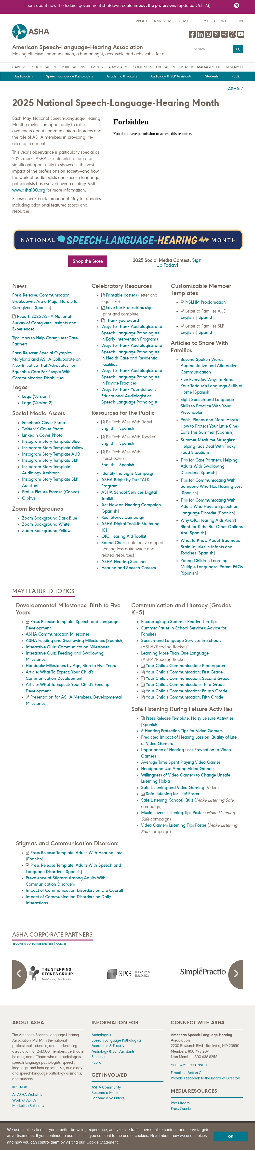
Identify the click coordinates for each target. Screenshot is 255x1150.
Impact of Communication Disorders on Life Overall (74, 890)
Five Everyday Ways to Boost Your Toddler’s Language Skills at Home (211, 386)
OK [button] (230, 1136)
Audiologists (23, 76)
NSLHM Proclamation (205, 302)
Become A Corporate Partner (33, 943)
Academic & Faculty (122, 76)
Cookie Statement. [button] (102, 1142)
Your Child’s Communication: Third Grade (185, 684)
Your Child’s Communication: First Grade (184, 672)
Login (237, 21)
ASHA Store (187, 21)
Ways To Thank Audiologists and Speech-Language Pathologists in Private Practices (131, 377)
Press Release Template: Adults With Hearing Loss (76, 852)
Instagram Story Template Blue (51, 441)
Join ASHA (162, 21)
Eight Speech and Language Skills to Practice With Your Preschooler (207, 406)
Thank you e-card (122, 320)
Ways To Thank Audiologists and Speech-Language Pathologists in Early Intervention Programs (131, 333)
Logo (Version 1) (37, 396)
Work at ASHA (24, 1100)
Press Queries (181, 1108)
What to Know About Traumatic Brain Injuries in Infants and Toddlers (210, 547)
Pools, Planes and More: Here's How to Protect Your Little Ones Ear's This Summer (210, 426)
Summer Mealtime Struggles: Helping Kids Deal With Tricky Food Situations (208, 446)
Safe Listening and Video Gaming (172, 787)
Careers (19, 67)
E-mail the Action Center (190, 1072)
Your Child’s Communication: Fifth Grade (184, 697)
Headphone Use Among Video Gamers (178, 768)
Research (234, 67)
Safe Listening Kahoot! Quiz (167, 800)
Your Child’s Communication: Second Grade (187, 678)
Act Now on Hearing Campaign (131, 505)
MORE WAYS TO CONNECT (189, 1065)
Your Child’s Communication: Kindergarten (186, 665)
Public (236, 76)
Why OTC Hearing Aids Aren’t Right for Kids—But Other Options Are (212, 527)
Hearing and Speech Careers (128, 567)
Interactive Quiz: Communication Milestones (67, 647)
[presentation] (50, 973)
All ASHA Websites (27, 1094)
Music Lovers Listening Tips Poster (172, 812)
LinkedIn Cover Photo (42, 435)
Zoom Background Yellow (46, 530)
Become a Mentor (106, 1092)
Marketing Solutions (28, 1105)
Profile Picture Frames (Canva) (50, 491)
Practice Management (201, 67)
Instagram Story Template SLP (50, 460)
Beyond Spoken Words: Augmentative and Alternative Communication (209, 366)
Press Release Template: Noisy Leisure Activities (189, 718)
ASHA (233, 88)
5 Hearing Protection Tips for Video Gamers (182, 730)
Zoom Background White (45, 524)
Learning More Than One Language (175, 653)
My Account (214, 21)
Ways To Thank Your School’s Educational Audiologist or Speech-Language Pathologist (129, 396)
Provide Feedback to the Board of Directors (206, 1078)
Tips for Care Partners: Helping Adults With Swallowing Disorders (209, 466)
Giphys (28, 498)
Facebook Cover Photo (43, 422)
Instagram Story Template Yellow (52, 447)
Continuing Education (154, 67)
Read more (20, 1087)
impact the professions (155, 5)
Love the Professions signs (130, 307)
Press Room (180, 1103)
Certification (44, 67)
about (141, 21)
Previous (19, 974)
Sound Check (114, 542)
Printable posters (121, 295)
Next (235, 974)
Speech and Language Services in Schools (181, 640)
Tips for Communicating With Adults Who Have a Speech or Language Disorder (209, 506)
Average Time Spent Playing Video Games (180, 762)
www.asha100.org (28, 190)
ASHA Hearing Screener (124, 561)
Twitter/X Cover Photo (42, 429)
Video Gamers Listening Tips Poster (173, 825)
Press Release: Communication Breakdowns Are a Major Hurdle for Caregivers (45, 301)
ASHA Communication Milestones (58, 634)
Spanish (42, 307)
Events (97, 67)
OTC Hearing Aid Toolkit (123, 536)
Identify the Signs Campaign (128, 473)
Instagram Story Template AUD (51, 454)
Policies (61, 943)
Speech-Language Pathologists (69, 76)
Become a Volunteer (108, 1098)
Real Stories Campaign (122, 517)
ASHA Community (106, 1087)
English (108, 428)
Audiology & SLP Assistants (171, 76)
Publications (73, 67)
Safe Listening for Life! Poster (173, 793)
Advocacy (117, 67)
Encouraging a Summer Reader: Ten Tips (179, 621)
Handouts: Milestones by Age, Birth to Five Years (71, 665)
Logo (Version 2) (37, 402)
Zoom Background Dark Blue (49, 518)
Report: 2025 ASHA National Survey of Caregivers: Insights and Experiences (44, 323)
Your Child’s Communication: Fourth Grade (186, 691)
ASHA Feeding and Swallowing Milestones (65, 640)
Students (211, 76)
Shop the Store (88, 261)
